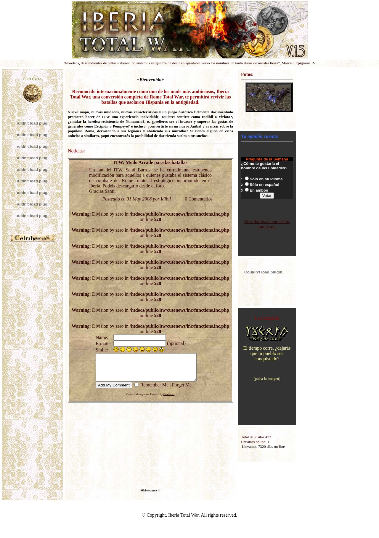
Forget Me (180, 390)
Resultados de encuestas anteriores (267, 225)
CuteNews (169, 399)
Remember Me (152, 390)
